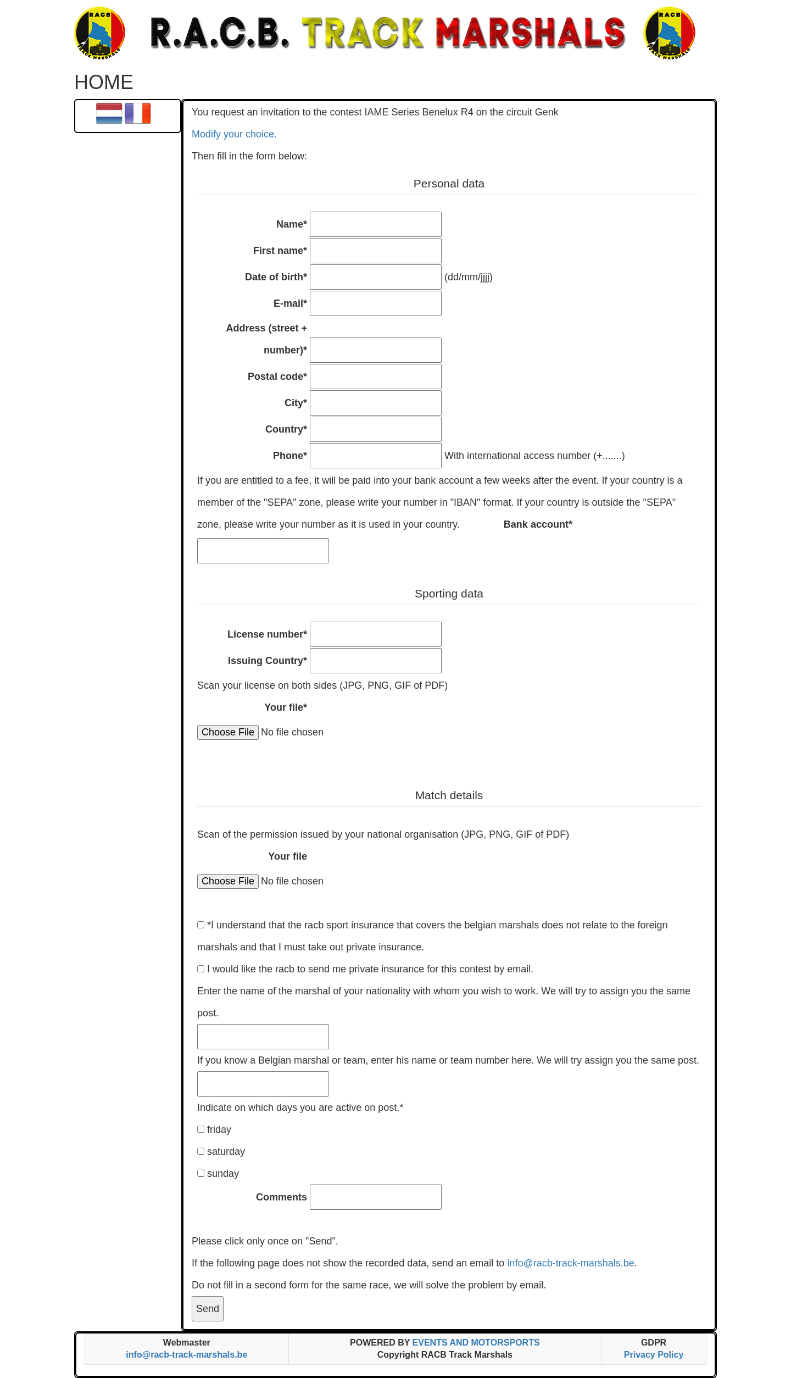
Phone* (290, 455)
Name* (291, 224)
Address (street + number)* (266, 339)
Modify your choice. (234, 134)
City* (296, 402)
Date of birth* (276, 277)
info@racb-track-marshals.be (570, 1263)
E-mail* (290, 303)
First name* (280, 250)
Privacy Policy (654, 1354)
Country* (286, 429)
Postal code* (277, 376)
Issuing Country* (267, 660)
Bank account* (538, 524)
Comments (281, 1197)
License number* (267, 634)
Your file (287, 856)
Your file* (285, 707)
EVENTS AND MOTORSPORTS (476, 1342)
